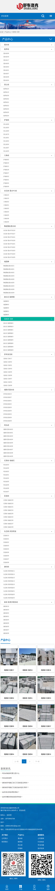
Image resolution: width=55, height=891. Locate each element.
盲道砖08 (6, 562)
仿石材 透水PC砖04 (9, 254)
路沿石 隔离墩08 (8, 346)
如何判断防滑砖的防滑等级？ (12, 797)
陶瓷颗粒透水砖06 (8, 279)
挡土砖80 (6, 131)
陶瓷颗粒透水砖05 (8, 282)
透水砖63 (6, 67)
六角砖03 (6, 208)
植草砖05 (6, 112)
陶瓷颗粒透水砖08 (8, 289)
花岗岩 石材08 (7, 385)
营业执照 (22, 810)
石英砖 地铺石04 (8, 510)
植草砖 (6, 49)
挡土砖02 (6, 141)
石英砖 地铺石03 (8, 503)
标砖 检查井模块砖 (11, 602)
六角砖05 (6, 215)
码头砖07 (6, 491)
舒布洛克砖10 (7, 394)
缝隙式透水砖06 (8, 446)
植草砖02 (6, 105)
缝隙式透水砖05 (8, 443)
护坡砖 (6, 120)
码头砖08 (6, 488)
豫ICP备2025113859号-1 (9, 810)
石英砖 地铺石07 (8, 523)
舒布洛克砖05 (7, 411)
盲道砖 (6, 496)
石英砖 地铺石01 (8, 507)
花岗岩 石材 (8, 319)
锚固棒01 (6, 311)
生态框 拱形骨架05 (9, 594)
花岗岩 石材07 (7, 379)
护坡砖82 (6, 159)
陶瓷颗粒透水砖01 (8, 269)
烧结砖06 (6, 623)
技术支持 (41, 848)
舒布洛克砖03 (7, 407)
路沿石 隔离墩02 (8, 333)
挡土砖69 (6, 124)
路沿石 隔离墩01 (8, 330)
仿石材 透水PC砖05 (9, 257)
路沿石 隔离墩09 (8, 350)
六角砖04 (6, 212)
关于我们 (5, 835)
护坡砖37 (6, 173)
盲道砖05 (6, 556)
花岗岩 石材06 (7, 375)
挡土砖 (6, 84)
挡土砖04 (6, 144)
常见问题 (41, 845)
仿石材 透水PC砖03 (9, 250)
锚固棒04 (6, 308)
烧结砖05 (6, 626)
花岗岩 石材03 (7, 368)
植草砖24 (6, 89)
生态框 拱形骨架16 (9, 584)
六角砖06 (6, 222)
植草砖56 (6, 95)
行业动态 (41, 842)
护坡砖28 (6, 169)
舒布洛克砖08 (7, 421)
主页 (1, 32)
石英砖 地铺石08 (8, 527)
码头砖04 (6, 478)
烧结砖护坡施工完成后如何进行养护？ (15, 787)
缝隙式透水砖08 (8, 453)
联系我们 (5, 842)
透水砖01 (6, 70)
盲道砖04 (6, 549)
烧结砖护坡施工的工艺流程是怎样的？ (15, 783)
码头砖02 (6, 471)
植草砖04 (6, 115)
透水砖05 (6, 63)
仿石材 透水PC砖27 (9, 234)
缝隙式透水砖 (9, 390)
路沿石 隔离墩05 (8, 340)
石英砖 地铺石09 (8, 500)
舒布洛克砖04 (7, 414)
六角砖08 (6, 218)
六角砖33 (6, 198)
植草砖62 (6, 99)
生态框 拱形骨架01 (9, 591)
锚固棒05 (6, 314)
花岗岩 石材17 (7, 358)
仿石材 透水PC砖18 (9, 230)
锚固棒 (6, 261)
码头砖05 (6, 481)
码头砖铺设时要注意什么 (10, 773)
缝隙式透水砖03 (8, 436)
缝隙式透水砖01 (8, 433)
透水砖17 (6, 60)
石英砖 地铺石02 (8, 517)
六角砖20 (6, 195)
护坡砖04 (6, 183)
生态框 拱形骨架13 (9, 581)
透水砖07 (6, 73)
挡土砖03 (6, 127)
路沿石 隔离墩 (9, 297)
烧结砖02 (6, 613)
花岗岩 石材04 (7, 382)
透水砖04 (6, 80)
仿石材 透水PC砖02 (9, 247)
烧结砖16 (6, 606)
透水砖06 (6, 53)
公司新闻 (41, 838)
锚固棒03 (6, 304)
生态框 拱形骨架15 (9, 577)
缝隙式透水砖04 (8, 439)
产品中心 (8, 32)
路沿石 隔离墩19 (8, 326)
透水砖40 (6, 57)
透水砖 (6, 45)
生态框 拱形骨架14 (9, 574)
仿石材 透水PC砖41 (9, 237)
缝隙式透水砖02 (8, 429)
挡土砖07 (6, 148)
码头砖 (6, 425)
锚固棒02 (6, 301)
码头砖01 (6, 475)
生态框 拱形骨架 (10, 531)
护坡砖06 (6, 186)
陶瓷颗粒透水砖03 (8, 276)
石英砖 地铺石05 (8, 513)
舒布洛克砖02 (7, 404)
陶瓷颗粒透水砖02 (8, 272)
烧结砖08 (6, 633)
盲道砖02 (6, 542)
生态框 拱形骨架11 (9, 571)
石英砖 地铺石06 (8, 520)
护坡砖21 (6, 166)
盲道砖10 (6, 535)
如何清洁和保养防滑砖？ (10, 792)
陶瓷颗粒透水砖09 (8, 292)
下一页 (37, 761)
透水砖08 (6, 77)
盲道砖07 (6, 559)
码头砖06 (6, 485)
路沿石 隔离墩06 (8, 343)
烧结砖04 (6, 620)
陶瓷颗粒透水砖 (10, 226)
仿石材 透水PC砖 (10, 191)
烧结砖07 (6, 630)
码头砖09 (6, 468)
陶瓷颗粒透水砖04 (8, 286)
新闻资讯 (41, 835)
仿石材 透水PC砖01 (9, 244)
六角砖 (6, 155)
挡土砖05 (6, 151)
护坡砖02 (6, 176)
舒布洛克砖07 (7, 397)
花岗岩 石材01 (7, 365)
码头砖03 (6, 465)
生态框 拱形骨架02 (9, 588)
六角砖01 (6, 205)
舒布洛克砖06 (7, 417)
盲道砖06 (6, 552)
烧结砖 (6, 567)
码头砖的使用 (7, 778)
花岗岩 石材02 (7, 362)
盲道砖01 (6, 539)
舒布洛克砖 (8, 354)
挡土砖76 (6, 134)
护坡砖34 (6, 163)
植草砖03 (6, 109)
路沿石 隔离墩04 (8, 323)
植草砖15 (6, 92)
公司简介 (5, 838)
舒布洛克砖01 (7, 400)
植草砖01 (6, 102)
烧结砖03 (6, 610)
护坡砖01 (6, 180)
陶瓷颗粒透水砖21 (8, 266)
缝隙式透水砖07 (8, 449)
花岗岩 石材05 (7, 372)
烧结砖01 (6, 616)
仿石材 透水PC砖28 (9, 240)
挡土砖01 (6, 137)
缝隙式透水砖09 (8, 456)
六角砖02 (6, 202)
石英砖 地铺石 (9, 460)
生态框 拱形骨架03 (9, 598)
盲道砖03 (6, 545)
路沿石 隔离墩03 (8, 336)
